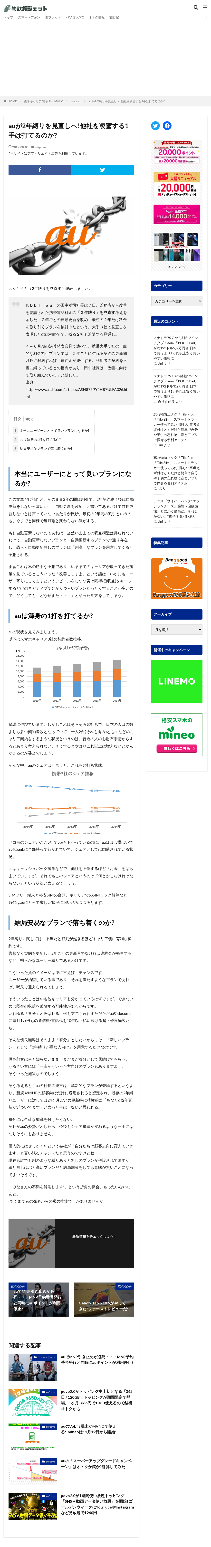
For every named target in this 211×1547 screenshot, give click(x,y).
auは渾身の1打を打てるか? (37, 439)
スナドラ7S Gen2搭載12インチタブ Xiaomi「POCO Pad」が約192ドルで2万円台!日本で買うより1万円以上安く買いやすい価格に (176, 348)
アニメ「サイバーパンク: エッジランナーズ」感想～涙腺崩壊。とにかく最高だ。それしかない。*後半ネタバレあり (176, 508)
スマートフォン (31, 17)
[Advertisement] (105, 57)
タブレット (56, 17)
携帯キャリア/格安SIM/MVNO (44, 101)
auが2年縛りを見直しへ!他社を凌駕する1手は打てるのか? (126, 101)
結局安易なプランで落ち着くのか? (42, 448)
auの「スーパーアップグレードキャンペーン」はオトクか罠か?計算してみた (96, 1464)
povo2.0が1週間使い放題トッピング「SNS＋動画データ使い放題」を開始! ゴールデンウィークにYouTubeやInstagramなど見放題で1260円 (97, 1504)
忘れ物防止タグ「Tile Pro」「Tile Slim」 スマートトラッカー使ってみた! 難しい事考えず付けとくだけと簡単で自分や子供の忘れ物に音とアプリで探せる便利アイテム (176, 427)
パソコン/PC (79, 17)
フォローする (94, 1243)
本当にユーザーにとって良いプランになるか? (51, 430)
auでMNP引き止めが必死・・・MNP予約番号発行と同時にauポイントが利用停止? (97, 1360)
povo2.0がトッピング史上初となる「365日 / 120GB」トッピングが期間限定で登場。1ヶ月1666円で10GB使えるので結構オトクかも (97, 1400)
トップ (9, 17)
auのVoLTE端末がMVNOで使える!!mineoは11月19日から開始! (89, 1429)
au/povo (76, 101)
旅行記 (121, 17)
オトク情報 (102, 17)
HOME (12, 101)
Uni (160, 363)
